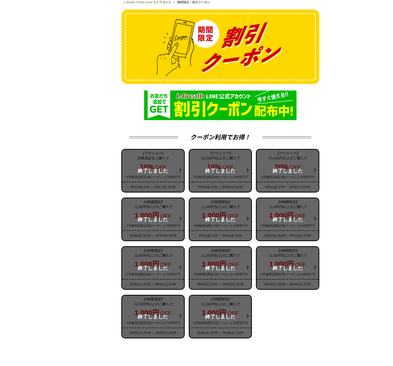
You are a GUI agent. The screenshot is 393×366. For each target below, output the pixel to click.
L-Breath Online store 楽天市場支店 (147, 2)
